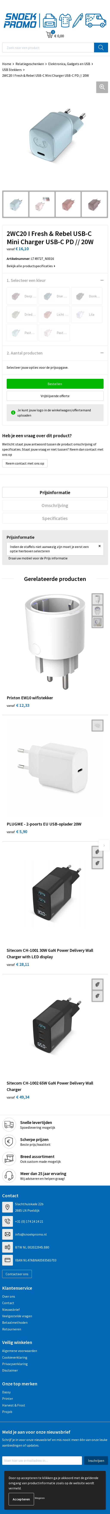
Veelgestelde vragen (17, 1316)
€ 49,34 (18, 1097)
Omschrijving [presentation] (55, 505)
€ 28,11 (18, 964)
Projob (7, 1411)
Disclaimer (10, 1370)
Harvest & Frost (13, 1405)
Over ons (8, 1296)
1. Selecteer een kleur (26, 280)
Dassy (6, 1392)
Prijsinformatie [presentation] (55, 492)
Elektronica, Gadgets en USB (69, 64)
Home (6, 64)
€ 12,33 (18, 705)
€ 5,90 (17, 831)
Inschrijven (96, 1460)
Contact (8, 1303)
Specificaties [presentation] (55, 518)
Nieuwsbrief (11, 1309)
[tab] (55, 492)
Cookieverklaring (14, 1357)
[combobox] (48, 47)
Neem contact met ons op (25, 463)
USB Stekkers (12, 69)
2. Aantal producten (25, 353)
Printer (7, 1398)
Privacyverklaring (15, 1364)
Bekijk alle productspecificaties (31, 266)
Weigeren (40, 1498)
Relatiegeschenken (29, 64)
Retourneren (11, 1329)
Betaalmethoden (15, 1322)
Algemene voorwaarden (19, 1351)
